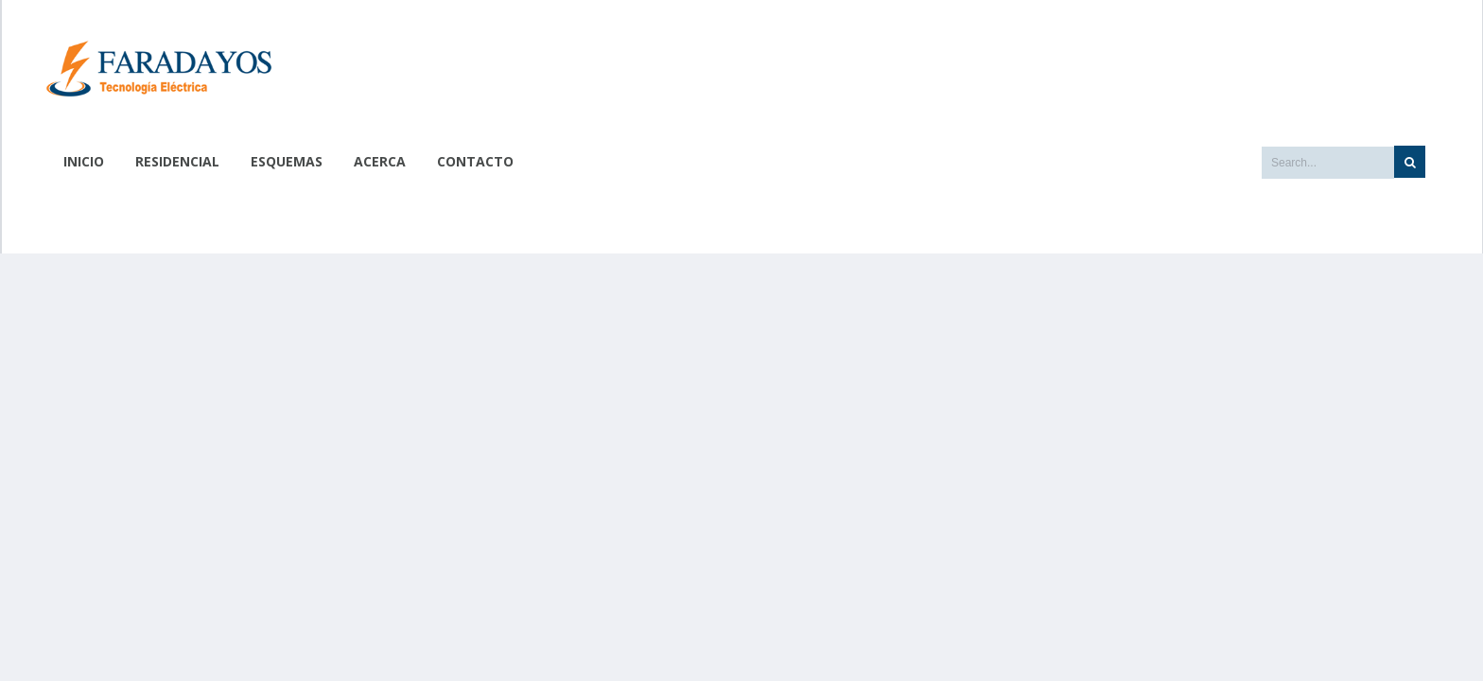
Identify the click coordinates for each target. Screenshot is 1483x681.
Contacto (475, 161)
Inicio (83, 161)
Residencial (177, 161)
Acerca (380, 161)
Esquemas (287, 161)
